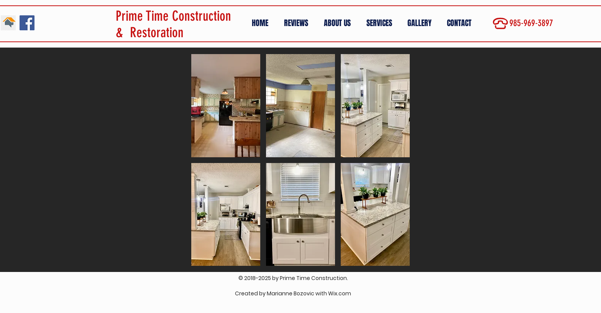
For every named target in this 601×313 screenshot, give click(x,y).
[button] (421, 23)
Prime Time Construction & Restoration (173, 24)
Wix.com (339, 293)
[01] (8, 22)
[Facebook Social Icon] (27, 22)
